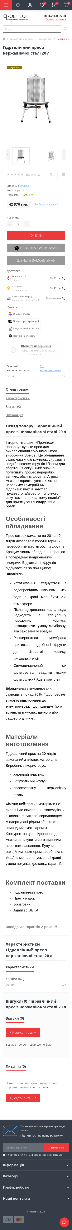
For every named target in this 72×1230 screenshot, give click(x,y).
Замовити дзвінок (56, 19)
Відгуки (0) (13, 406)
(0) (38, 174)
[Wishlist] (51, 174)
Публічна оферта (29, 1154)
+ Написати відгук (23, 1032)
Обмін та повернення (36, 346)
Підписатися (57, 1147)
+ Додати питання (23, 1098)
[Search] (65, 29)
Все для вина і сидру (21, 38)
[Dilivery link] (63, 278)
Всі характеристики (50, 368)
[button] (30, 5)
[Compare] (63, 174)
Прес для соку (44, 38)
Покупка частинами (36, 248)
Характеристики (18, 398)
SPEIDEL (24, 185)
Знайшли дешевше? (46, 204)
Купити (36, 235)
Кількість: (13, 218)
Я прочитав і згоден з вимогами (34, 1154)
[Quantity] (18, 224)
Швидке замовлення (36, 260)
